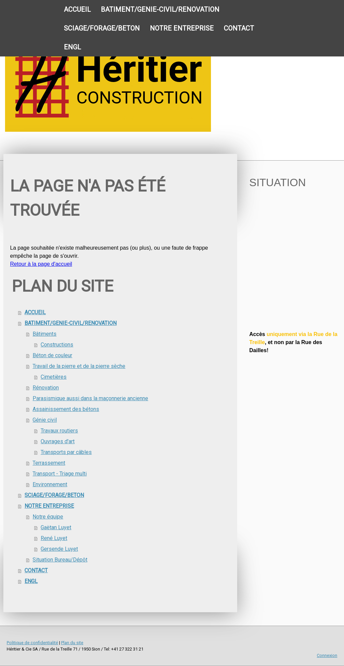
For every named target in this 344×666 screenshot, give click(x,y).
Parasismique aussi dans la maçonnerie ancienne (90, 398)
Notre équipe (48, 516)
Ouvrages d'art (58, 441)
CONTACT (239, 28)
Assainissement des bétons (66, 409)
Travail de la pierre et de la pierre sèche (79, 366)
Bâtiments (44, 334)
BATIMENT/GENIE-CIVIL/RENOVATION (160, 9)
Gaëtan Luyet (56, 527)
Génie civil (45, 420)
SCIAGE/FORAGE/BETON (102, 28)
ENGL (72, 47)
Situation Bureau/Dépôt (60, 559)
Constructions (57, 344)
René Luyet (54, 538)
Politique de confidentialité (32, 642)
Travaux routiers (59, 430)
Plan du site (72, 642)
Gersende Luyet (59, 549)
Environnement (50, 484)
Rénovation (46, 387)
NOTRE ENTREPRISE (182, 28)
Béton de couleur (52, 355)
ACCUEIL (77, 9)
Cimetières (54, 377)
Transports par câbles (66, 452)
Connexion (327, 655)
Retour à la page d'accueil (41, 264)
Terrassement (49, 463)
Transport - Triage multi (60, 473)
